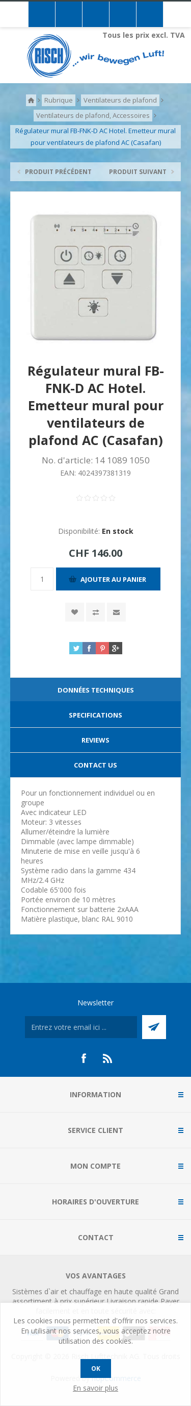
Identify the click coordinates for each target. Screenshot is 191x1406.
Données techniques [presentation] (96, 690)
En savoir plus (95, 1388)
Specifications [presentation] (95, 715)
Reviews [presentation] (95, 740)
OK (95, 1368)
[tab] (95, 690)
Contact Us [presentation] (95, 765)
